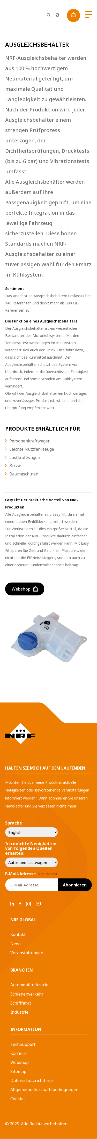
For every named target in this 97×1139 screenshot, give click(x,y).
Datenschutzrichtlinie (31, 1080)
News (15, 944)
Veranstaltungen (26, 953)
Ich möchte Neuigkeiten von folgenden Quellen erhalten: (30, 848)
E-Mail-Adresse (31, 873)
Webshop (19, 1062)
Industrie (19, 1012)
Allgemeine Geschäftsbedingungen (44, 1089)
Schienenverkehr (26, 994)
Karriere (18, 1053)
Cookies (18, 1099)
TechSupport (22, 1044)
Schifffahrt (20, 1003)
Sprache (13, 823)
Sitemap (18, 1071)
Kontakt (18, 934)
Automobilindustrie (29, 985)
